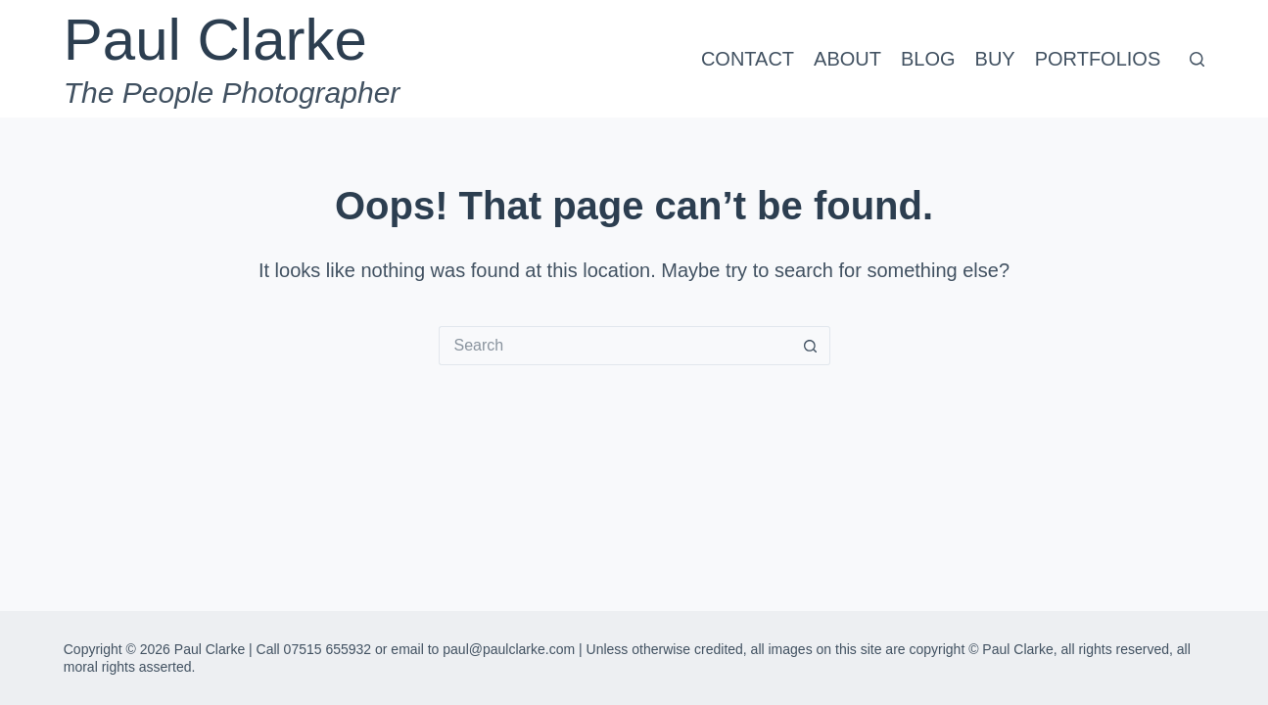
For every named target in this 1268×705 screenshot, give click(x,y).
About (847, 59)
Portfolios (1098, 59)
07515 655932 (328, 649)
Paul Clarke (215, 39)
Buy (995, 59)
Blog (928, 59)
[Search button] (810, 345)
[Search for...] (615, 345)
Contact (747, 59)
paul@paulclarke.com (509, 649)
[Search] (1197, 59)
